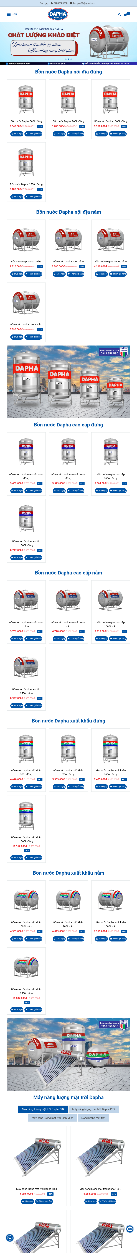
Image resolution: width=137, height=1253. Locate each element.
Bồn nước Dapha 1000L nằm (111, 261)
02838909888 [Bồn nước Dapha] (59, 3)
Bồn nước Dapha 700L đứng (68, 121)
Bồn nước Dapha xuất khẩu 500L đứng (26, 772)
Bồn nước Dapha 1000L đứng (110, 121)
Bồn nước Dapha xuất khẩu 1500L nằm (26, 991)
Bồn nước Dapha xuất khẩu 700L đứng (68, 772)
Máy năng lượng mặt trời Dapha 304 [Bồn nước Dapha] (43, 1109)
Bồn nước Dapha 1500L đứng (26, 184)
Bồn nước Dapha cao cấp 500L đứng (26, 476)
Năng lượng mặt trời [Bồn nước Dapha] (93, 1118)
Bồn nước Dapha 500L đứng (26, 121)
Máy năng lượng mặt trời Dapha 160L (100, 1189)
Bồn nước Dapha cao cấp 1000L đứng (111, 476)
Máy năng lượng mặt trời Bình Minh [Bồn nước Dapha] (52, 1118)
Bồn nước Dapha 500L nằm (26, 261)
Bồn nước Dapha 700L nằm (68, 261)
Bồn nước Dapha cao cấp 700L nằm (68, 624)
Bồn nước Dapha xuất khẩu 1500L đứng (26, 839)
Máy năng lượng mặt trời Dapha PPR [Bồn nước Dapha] (93, 1109)
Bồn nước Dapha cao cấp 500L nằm (26, 624)
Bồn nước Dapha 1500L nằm (26, 324)
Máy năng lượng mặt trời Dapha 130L (37, 1189)
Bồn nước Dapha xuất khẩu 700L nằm (68, 924)
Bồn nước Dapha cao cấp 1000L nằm (111, 624)
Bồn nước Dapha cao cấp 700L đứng (68, 476)
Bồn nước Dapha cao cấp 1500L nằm (26, 691)
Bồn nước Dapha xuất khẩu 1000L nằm (111, 924)
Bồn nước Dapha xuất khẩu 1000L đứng (111, 772)
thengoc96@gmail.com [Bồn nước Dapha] (83, 3)
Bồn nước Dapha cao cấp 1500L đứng (26, 543)
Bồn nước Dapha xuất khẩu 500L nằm (26, 924)
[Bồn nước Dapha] (58, 14)
